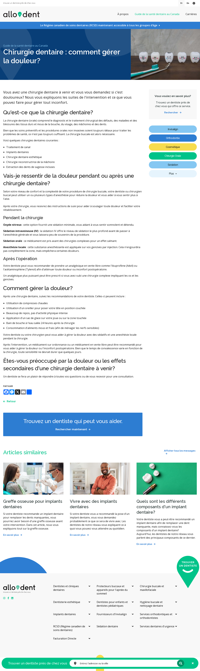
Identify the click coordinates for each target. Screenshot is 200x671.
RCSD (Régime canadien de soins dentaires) (69, 628)
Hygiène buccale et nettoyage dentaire (151, 603)
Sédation (173, 164)
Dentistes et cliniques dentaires (66, 588)
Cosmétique (173, 147)
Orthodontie (173, 138)
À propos (123, 14)
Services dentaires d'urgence (157, 626)
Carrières (191, 14)
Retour (11, 401)
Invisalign (173, 129)
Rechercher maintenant (71, 429)
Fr (181, 3)
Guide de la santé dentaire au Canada (157, 14)
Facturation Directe (64, 638)
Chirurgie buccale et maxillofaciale (152, 588)
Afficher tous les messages (179, 450)
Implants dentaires (64, 614)
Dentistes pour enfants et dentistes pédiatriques (112, 603)
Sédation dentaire (107, 626)
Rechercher (171, 112)
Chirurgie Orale (173, 155)
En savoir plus (11, 535)
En (188, 3)
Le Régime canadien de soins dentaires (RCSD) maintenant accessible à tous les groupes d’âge (98, 25)
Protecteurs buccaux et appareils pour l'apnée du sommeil (112, 589)
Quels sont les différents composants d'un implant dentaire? (162, 507)
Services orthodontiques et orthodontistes (156, 616)
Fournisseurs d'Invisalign (112, 614)
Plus (171, 173)
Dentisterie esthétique (66, 602)
